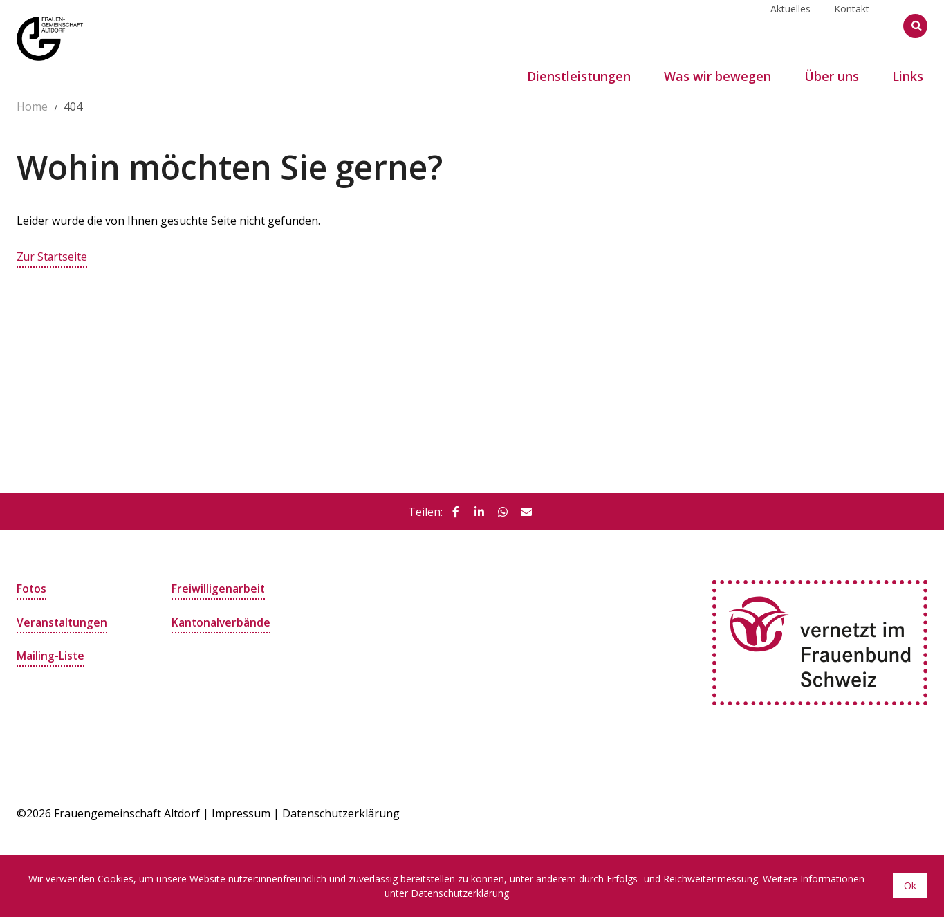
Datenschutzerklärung (341, 813)
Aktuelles (790, 25)
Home (32, 106)
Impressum (241, 813)
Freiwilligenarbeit (219, 588)
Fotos (32, 588)
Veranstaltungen (63, 621)
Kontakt (851, 25)
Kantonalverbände (222, 621)
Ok (910, 885)
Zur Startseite (53, 256)
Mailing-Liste (51, 655)
